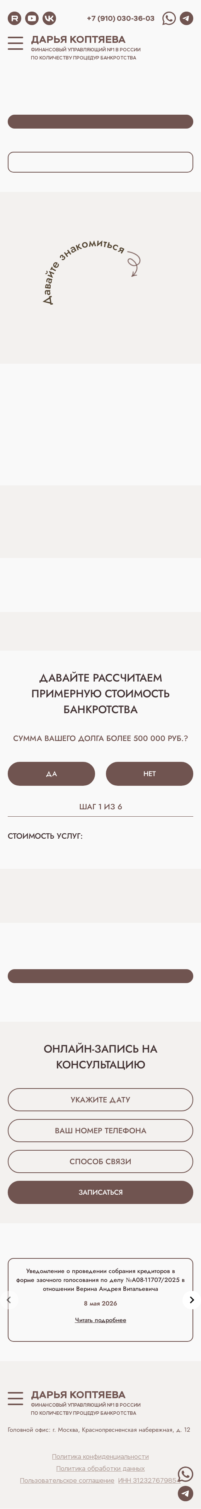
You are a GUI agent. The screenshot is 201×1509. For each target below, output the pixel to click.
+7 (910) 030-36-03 (121, 18)
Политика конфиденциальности (100, 1458)
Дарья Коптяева (78, 39)
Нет (149, 774)
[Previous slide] (9, 1300)
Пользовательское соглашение (67, 1481)
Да (51, 774)
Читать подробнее (100, 1320)
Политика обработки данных (100, 1470)
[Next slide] (191, 1300)
